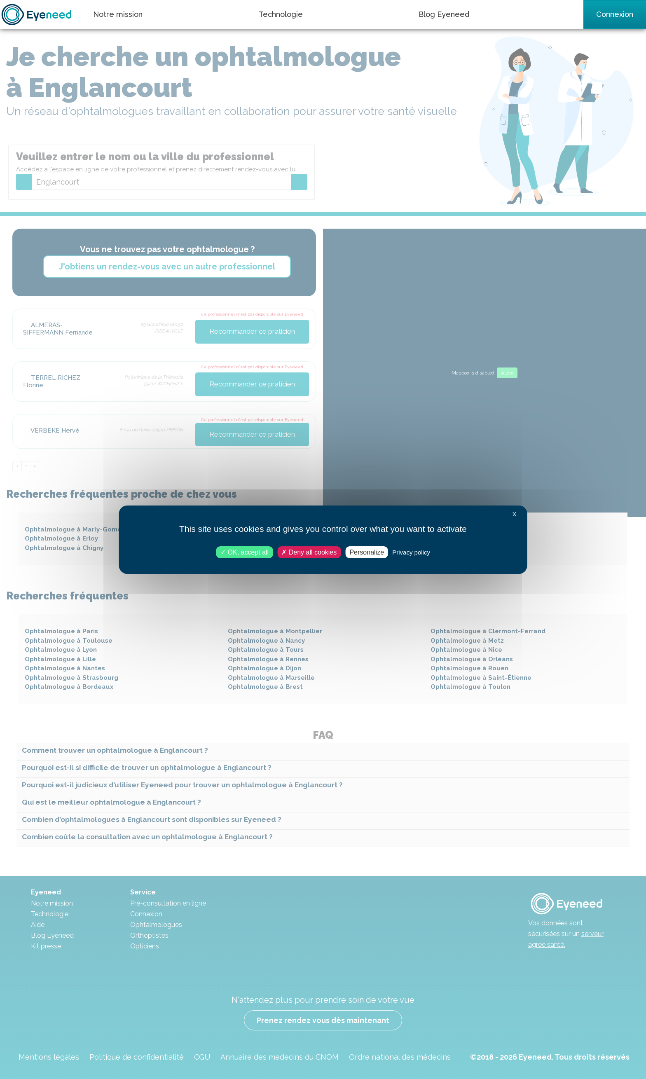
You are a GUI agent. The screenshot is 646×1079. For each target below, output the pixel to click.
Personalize (366, 551)
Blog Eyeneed (444, 14)
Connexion (614, 14)
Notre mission (118, 14)
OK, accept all (244, 551)
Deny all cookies (309, 551)
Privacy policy (411, 551)
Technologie (281, 14)
